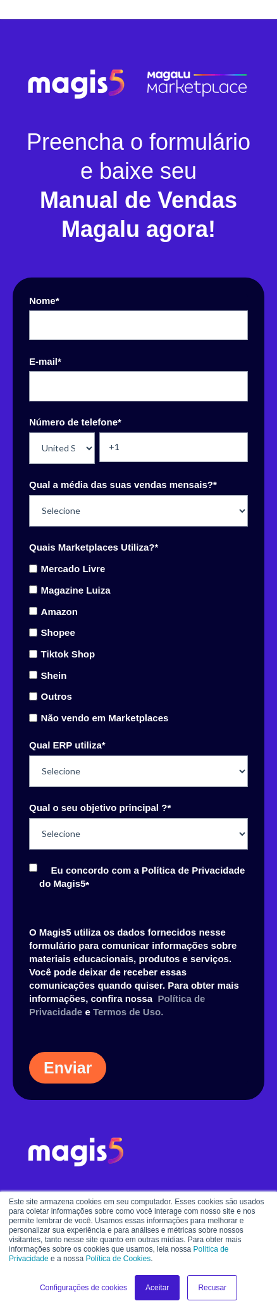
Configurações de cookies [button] (83, 1287)
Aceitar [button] (157, 1287)
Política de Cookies (118, 1258)
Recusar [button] (212, 1287)
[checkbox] (138, 642)
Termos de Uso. (128, 1011)
